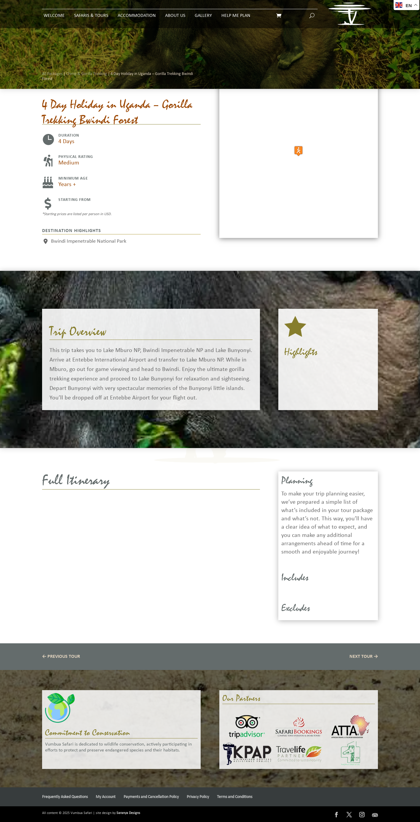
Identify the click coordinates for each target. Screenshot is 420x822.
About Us (175, 11)
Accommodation (137, 11)
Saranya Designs (128, 813)
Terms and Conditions (234, 797)
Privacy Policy (198, 797)
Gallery (203, 11)
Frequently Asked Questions (65, 797)
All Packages (52, 78)
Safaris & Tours (91, 11)
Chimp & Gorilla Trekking (86, 78)
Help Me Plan (235, 11)
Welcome (54, 11)
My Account (106, 797)
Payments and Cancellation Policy (151, 797)
